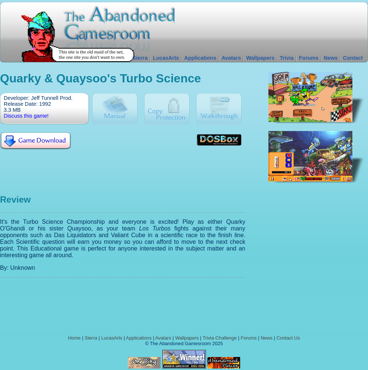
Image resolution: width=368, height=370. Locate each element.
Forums (309, 58)
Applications (200, 58)
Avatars (231, 58)
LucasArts (166, 58)
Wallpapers (260, 58)
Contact (353, 58)
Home (74, 338)
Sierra (140, 58)
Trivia (287, 58)
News (331, 58)
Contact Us (288, 338)
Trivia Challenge (220, 338)
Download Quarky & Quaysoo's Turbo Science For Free (35, 141)
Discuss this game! (26, 116)
